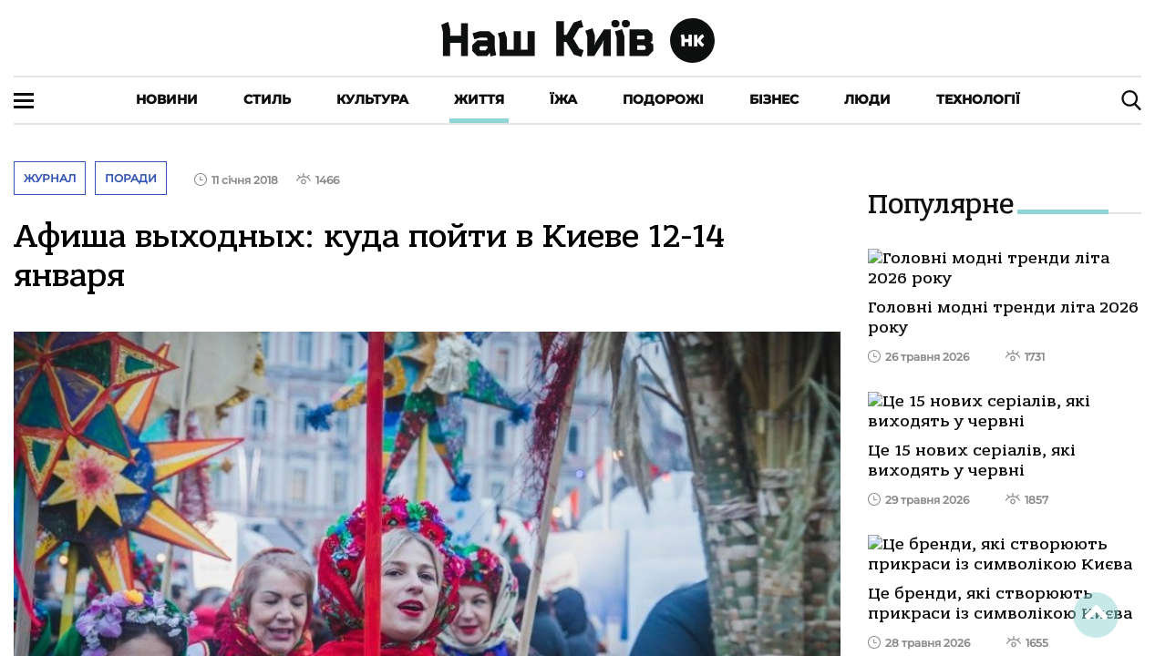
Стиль (267, 99)
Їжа (563, 99)
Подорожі (663, 99)
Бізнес (774, 99)
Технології (978, 99)
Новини (167, 99)
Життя (479, 99)
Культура (372, 99)
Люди (867, 99)
